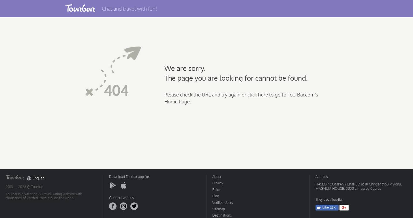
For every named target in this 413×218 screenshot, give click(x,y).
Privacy (217, 183)
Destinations (222, 215)
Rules (216, 189)
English (35, 178)
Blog (215, 196)
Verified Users (222, 202)
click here (257, 95)
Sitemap (218, 209)
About (216, 177)
